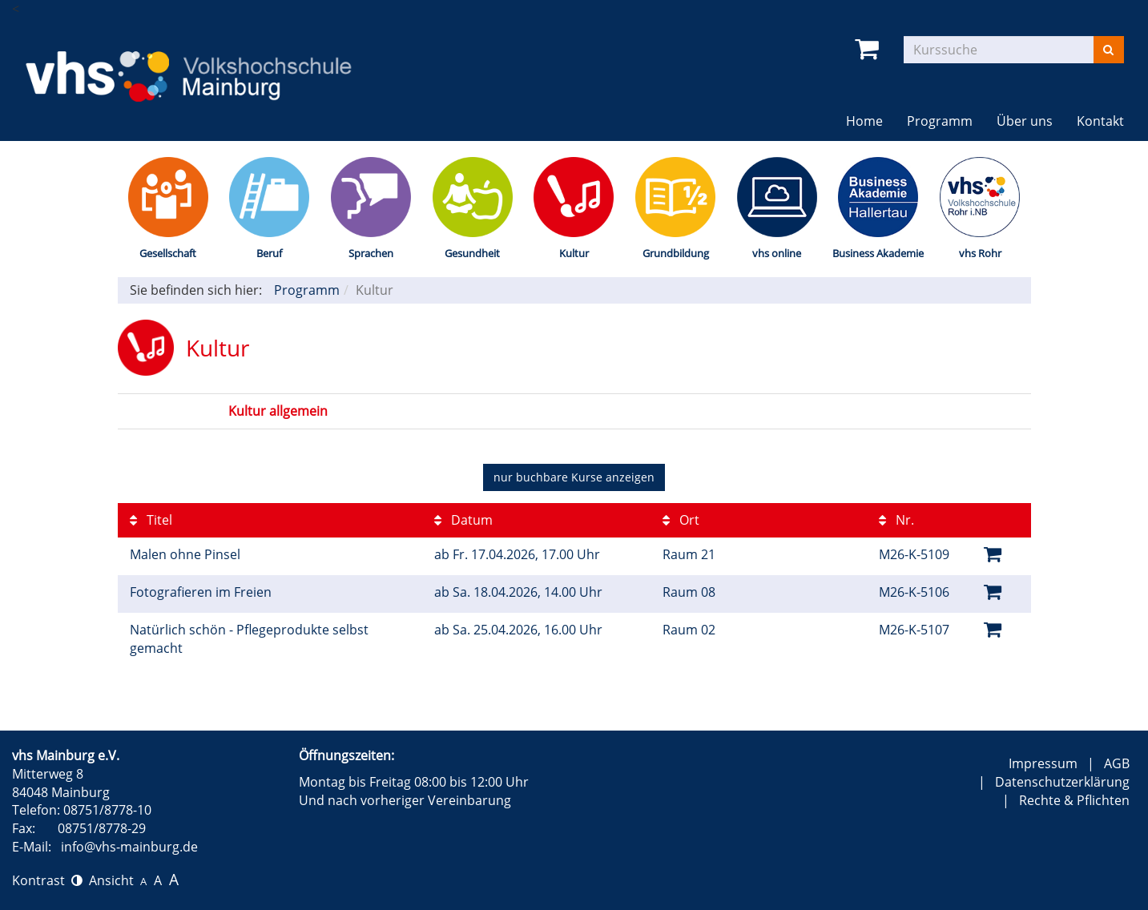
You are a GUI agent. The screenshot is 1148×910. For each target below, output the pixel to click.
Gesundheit (472, 253)
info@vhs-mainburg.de (129, 847)
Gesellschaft (167, 253)
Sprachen (370, 253)
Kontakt (1100, 121)
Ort (681, 520)
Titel (151, 520)
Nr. (896, 520)
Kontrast (47, 880)
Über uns (1025, 121)
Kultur (574, 253)
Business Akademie (878, 253)
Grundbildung (675, 253)
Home (864, 121)
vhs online (776, 253)
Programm (940, 121)
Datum (463, 520)
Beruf (269, 253)
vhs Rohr (980, 253)
